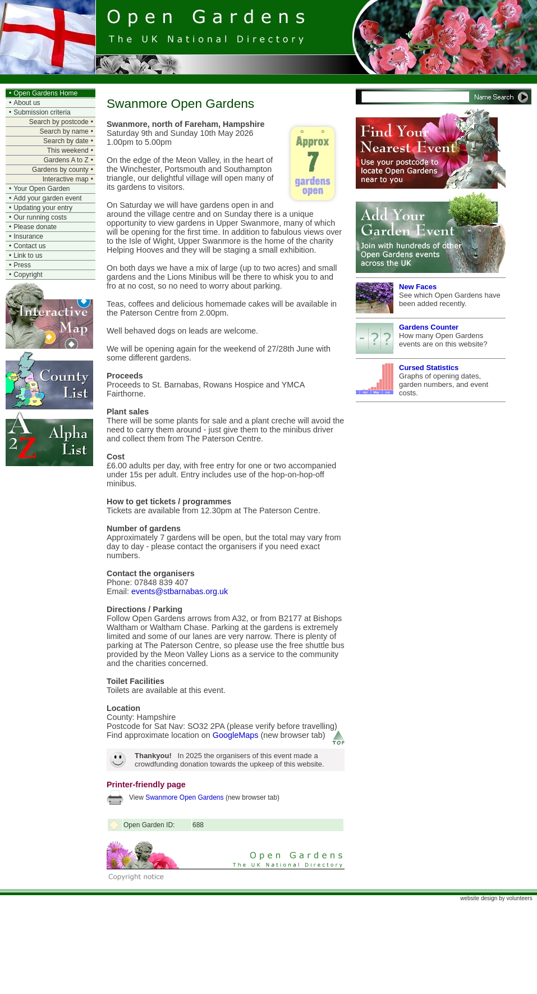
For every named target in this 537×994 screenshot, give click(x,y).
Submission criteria (41, 112)
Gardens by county (60, 170)
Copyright (27, 275)
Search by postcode (59, 122)
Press (22, 265)
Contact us (29, 246)
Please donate (35, 227)
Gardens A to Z (66, 160)
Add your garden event (47, 198)
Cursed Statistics (428, 367)
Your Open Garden (41, 189)
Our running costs (40, 217)
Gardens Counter (428, 327)
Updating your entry (42, 208)
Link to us (27, 255)
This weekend (68, 150)
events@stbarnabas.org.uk (179, 591)
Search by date (66, 141)
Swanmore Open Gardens (184, 797)
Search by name (63, 131)
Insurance (28, 236)
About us (26, 103)
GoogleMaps (236, 735)
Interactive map (66, 179)
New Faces (418, 286)
